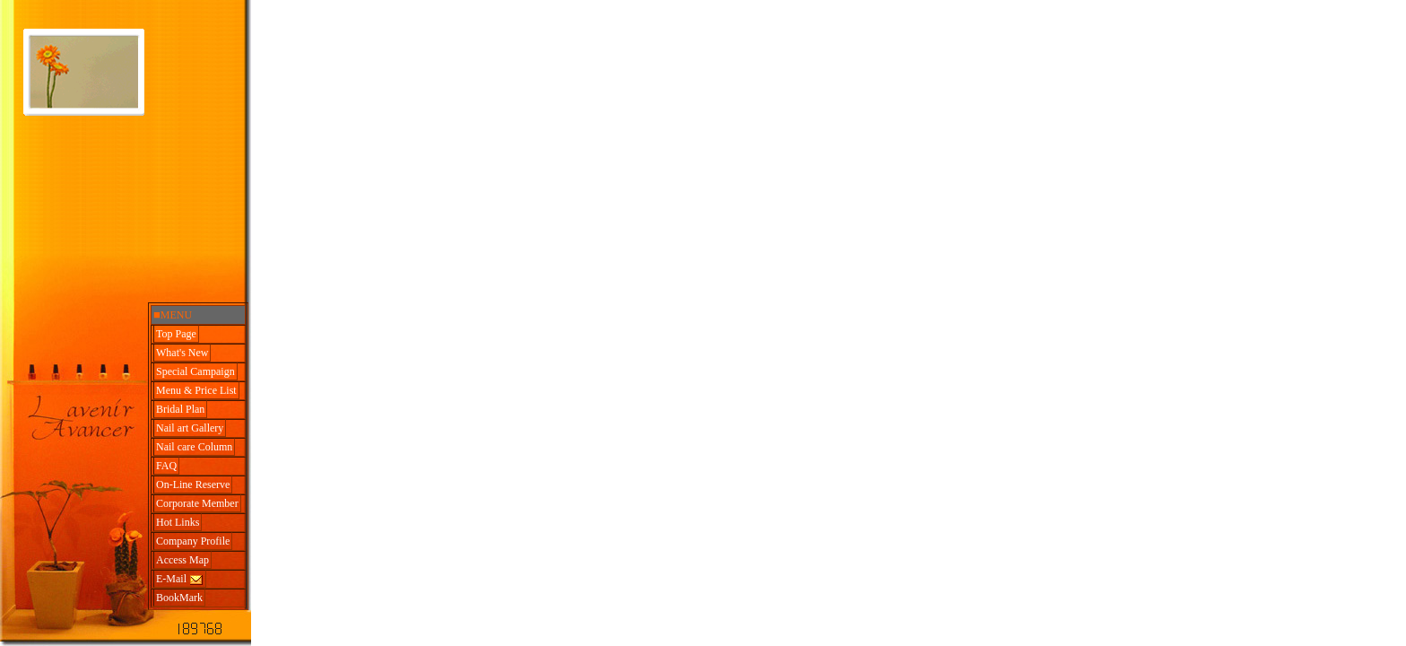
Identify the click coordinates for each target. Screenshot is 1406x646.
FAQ (166, 465)
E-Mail (180, 579)
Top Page (176, 333)
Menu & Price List (196, 390)
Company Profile (193, 541)
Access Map (182, 560)
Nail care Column (194, 447)
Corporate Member (197, 503)
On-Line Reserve (193, 484)
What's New (182, 352)
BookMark (179, 597)
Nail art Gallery (189, 428)
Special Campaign (195, 371)
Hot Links (177, 522)
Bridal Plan (180, 409)
